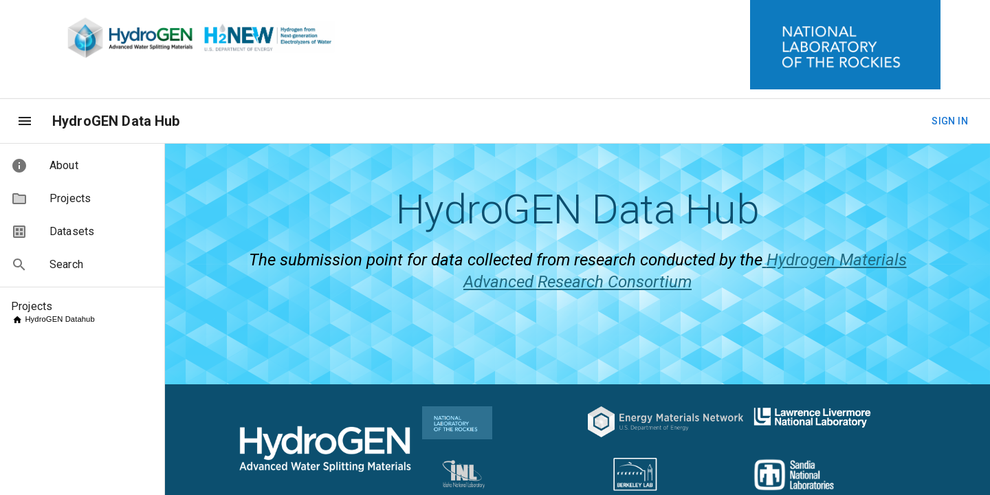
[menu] (24, 121)
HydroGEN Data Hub (116, 121)
